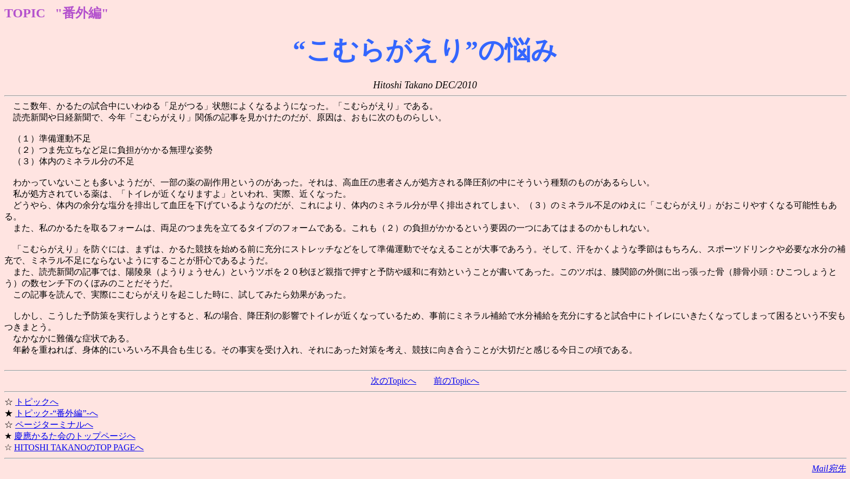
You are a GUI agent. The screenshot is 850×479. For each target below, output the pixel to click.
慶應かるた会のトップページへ (75, 436)
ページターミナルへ (54, 424)
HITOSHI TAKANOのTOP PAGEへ (79, 447)
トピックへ (37, 401)
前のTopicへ (456, 380)
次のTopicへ (393, 380)
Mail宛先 (829, 468)
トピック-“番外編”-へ (56, 413)
